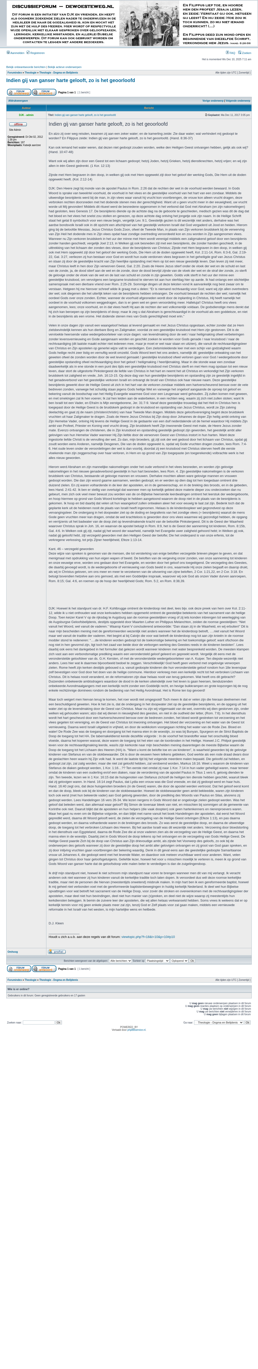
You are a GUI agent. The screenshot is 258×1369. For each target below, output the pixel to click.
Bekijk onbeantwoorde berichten (26, 67)
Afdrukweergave (18, 100)
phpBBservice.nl (136, 1030)
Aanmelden (15, 52)
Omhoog (13, 951)
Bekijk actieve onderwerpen (65, 67)
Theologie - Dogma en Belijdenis (58, 72)
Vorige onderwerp (212, 100)
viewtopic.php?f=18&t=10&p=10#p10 (148, 937)
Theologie (30, 72)
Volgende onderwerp (238, 100)
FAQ (230, 52)
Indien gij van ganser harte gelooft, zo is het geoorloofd (70, 80)
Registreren (36, 52)
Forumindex (15, 72)
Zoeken (244, 52)
